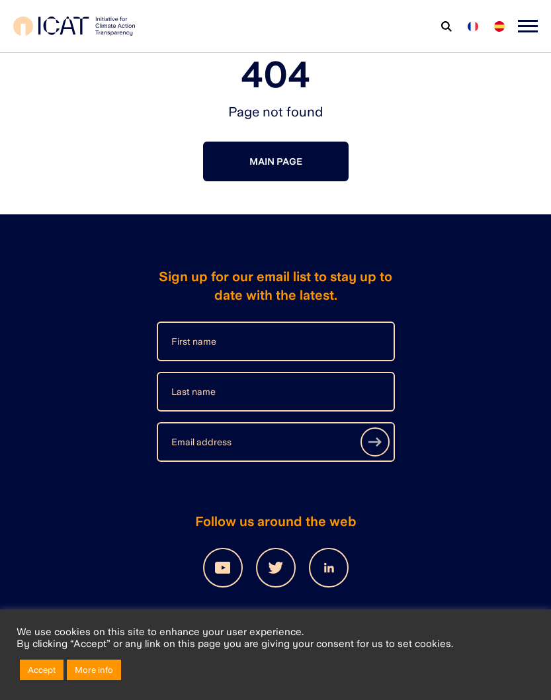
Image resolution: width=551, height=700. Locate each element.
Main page (275, 161)
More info (94, 670)
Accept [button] (42, 670)
